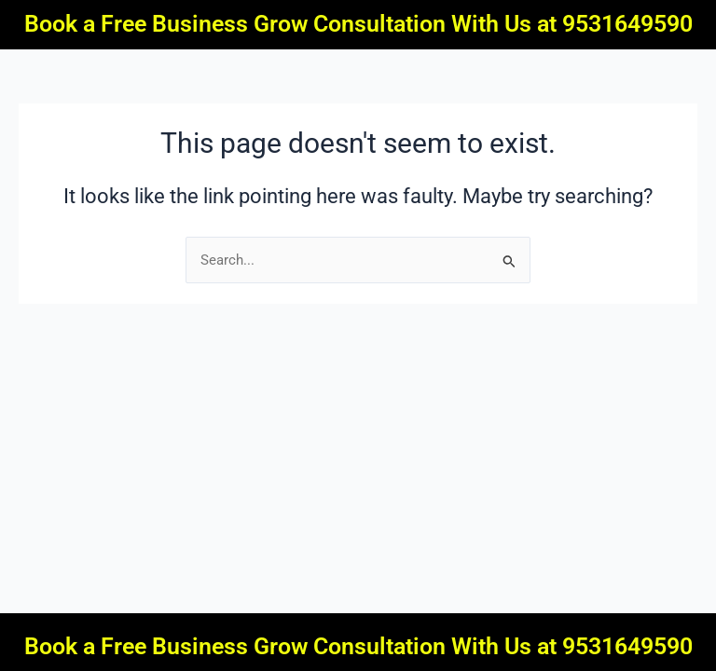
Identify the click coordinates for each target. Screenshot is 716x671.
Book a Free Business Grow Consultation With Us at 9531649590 (358, 23)
